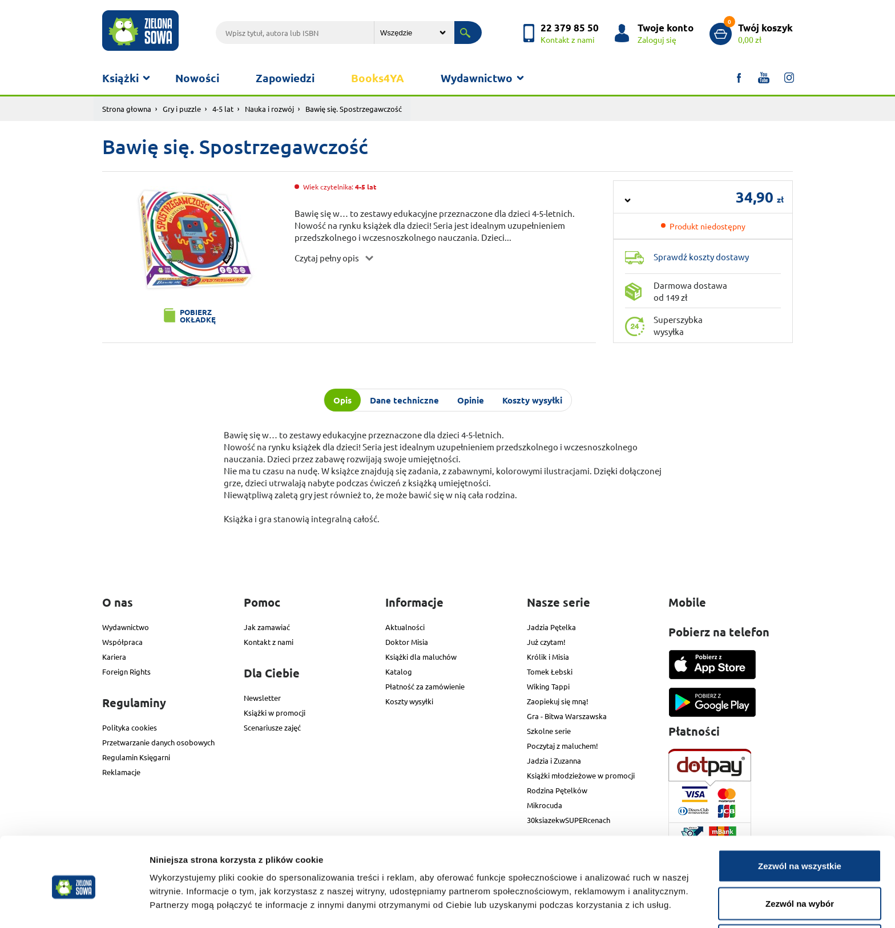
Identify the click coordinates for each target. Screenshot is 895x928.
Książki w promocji (274, 712)
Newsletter (262, 698)
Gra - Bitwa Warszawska (567, 716)
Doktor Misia (406, 642)
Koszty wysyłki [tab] (532, 400)
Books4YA (377, 78)
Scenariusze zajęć (272, 727)
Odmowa (799, 897)
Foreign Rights (126, 671)
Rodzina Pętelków (557, 790)
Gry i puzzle (182, 109)
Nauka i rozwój (269, 109)
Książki (120, 78)
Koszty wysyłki (409, 701)
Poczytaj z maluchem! (562, 746)
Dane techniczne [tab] (404, 400)
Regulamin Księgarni (136, 757)
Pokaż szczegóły (609, 898)
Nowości (197, 78)
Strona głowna (126, 109)
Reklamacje (121, 772)
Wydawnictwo (477, 78)
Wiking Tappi (548, 686)
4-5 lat (222, 109)
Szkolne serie (549, 731)
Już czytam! (546, 642)
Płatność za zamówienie (425, 686)
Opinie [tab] (470, 400)
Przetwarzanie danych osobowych (158, 742)
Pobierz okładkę (198, 315)
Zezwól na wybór (799, 860)
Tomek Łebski (550, 671)
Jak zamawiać (267, 627)
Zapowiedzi (285, 78)
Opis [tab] (342, 400)
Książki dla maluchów (421, 656)
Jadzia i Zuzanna (554, 760)
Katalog (398, 671)
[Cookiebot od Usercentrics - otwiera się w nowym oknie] (74, 905)
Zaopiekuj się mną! (557, 701)
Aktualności (405, 627)
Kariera (114, 656)
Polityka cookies (129, 727)
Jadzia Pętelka (551, 627)
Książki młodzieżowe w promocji (581, 775)
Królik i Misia (548, 656)
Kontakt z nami (268, 642)
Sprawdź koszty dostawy (701, 256)
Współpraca (122, 642)
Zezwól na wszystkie (799, 823)
